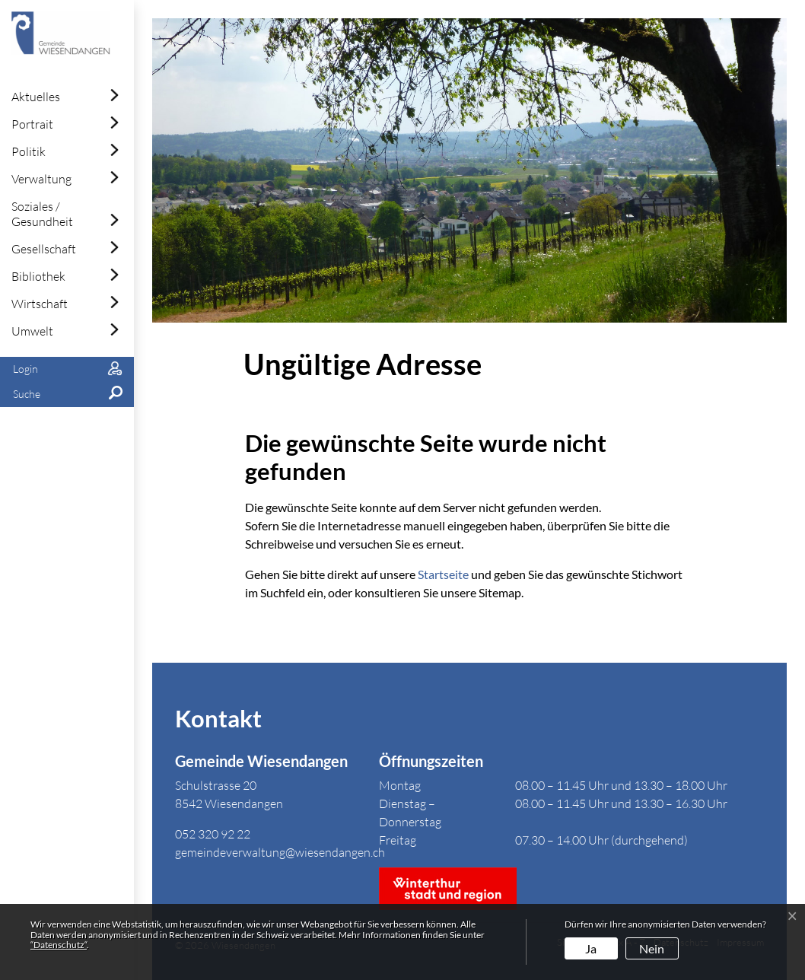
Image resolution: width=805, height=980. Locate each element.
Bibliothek (38, 276)
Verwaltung (41, 178)
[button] (67, 394)
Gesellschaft (43, 248)
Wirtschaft (39, 303)
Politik (28, 151)
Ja (591, 948)
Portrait (32, 124)
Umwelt (32, 331)
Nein (651, 948)
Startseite (443, 574)
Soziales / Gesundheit (42, 214)
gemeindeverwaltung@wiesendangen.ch (280, 852)
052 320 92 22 (212, 834)
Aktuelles (35, 96)
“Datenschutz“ (58, 944)
